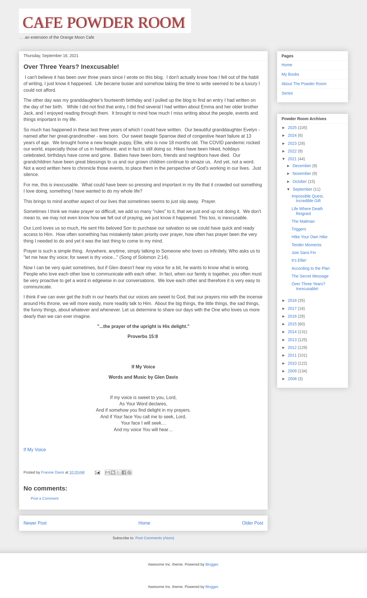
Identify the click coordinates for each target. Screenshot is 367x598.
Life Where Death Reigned (307, 211)
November (302, 173)
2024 (293, 135)
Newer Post (35, 523)
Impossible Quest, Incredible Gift (308, 198)
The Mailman (303, 221)
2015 (293, 324)
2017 (293, 308)
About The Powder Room (304, 83)
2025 (293, 127)
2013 (293, 339)
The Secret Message (310, 276)
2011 (293, 355)
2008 (293, 378)
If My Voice (35, 449)
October (300, 181)
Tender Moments (306, 245)
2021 (293, 159)
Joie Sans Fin (304, 252)
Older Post (252, 523)
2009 (293, 371)
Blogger (211, 564)
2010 (293, 363)
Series (287, 93)
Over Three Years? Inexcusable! (308, 286)
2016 (293, 316)
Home (144, 523)
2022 (293, 151)
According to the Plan (311, 268)
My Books (290, 74)
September (302, 189)
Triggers (299, 229)
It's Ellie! (299, 260)
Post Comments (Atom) (154, 538)
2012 (293, 347)
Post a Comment (44, 498)
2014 (293, 331)
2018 (293, 300)
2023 (293, 143)
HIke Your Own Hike (309, 236)
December (302, 165)
